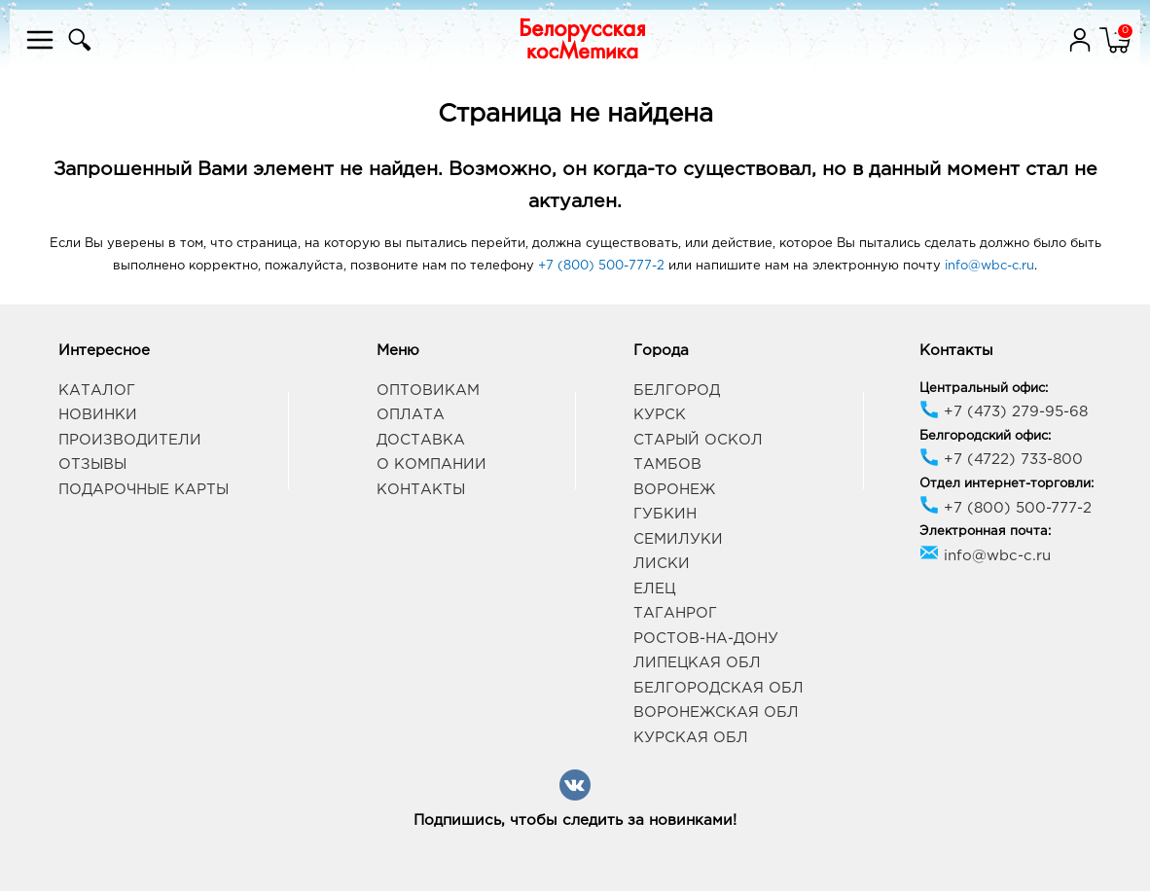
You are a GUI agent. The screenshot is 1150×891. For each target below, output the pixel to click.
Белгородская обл (718, 688)
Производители (129, 440)
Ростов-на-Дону (705, 638)
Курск (659, 415)
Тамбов (667, 464)
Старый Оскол (698, 440)
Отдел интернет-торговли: (1006, 484)
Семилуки (678, 539)
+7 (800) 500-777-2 (601, 266)
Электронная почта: (985, 531)
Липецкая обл (697, 663)
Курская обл (690, 737)
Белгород (676, 390)
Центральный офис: (983, 388)
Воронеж (674, 489)
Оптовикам (428, 390)
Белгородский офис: (985, 436)
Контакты (421, 489)
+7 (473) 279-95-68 (1003, 412)
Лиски (661, 563)
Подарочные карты (143, 489)
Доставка (421, 440)
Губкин (665, 514)
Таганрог (675, 613)
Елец (654, 589)
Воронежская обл (716, 712)
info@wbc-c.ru (989, 266)
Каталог (96, 390)
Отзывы (92, 464)
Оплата (411, 415)
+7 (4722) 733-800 (1001, 459)
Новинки (97, 415)
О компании (431, 464)
